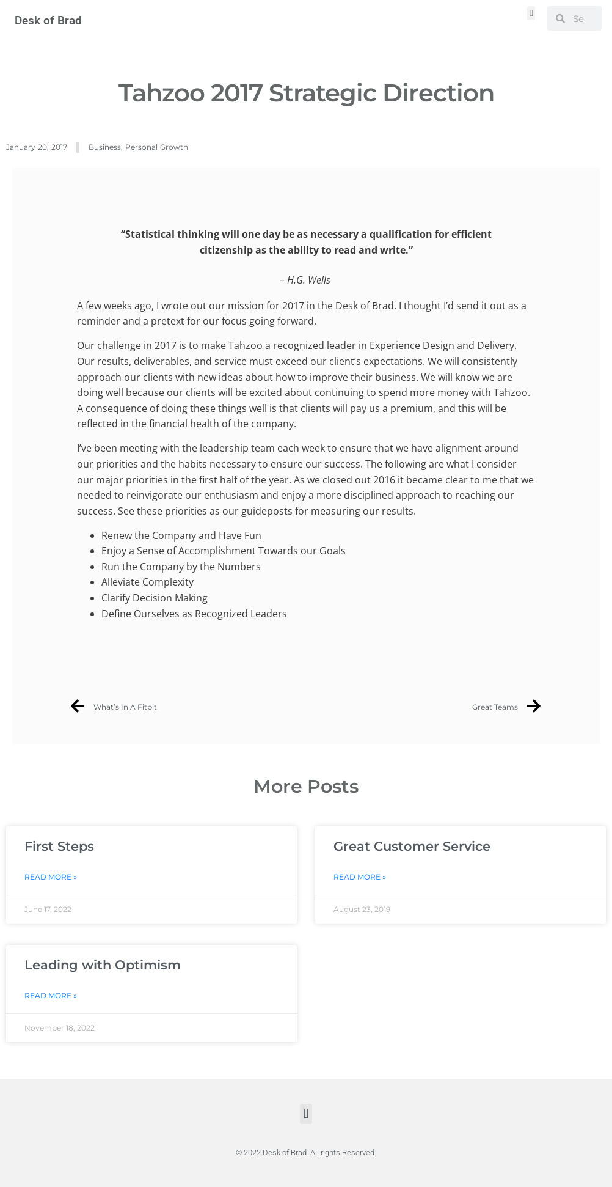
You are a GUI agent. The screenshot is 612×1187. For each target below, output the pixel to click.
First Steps (59, 846)
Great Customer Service (411, 846)
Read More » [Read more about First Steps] (50, 876)
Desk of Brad (48, 20)
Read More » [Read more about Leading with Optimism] (50, 995)
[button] (531, 13)
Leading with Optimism (102, 964)
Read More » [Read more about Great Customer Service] (359, 876)
